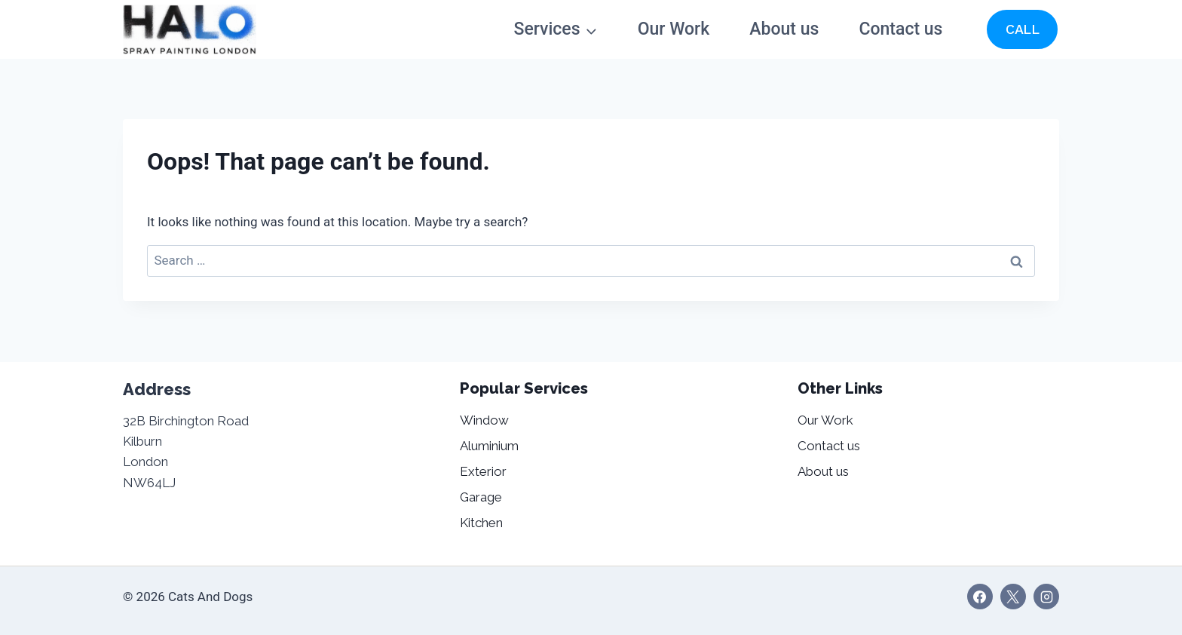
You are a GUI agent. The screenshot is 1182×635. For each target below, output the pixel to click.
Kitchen (481, 522)
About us (784, 29)
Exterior (483, 471)
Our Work (674, 29)
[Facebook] (980, 596)
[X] (1013, 596)
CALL (1022, 29)
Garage (481, 497)
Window (484, 420)
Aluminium (489, 445)
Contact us (901, 29)
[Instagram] (1046, 596)
